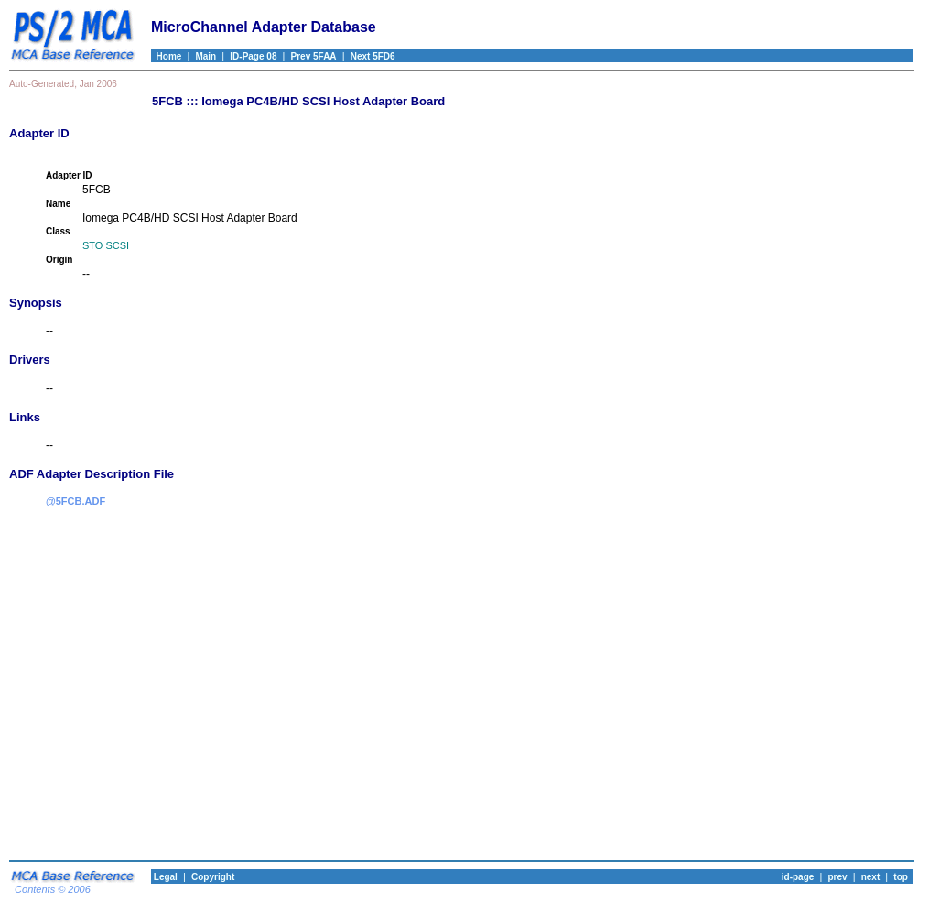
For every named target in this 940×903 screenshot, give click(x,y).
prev (837, 877)
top (900, 877)
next (871, 877)
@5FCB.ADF (75, 500)
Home (166, 56)
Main (205, 56)
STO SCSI (105, 245)
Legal (164, 877)
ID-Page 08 (253, 56)
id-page (798, 877)
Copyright (212, 877)
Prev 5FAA (314, 56)
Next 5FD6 (373, 56)
